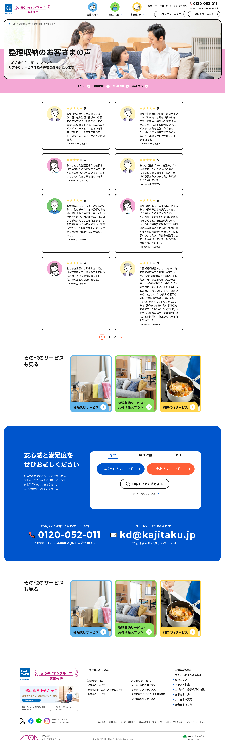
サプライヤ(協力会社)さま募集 (63, 708)
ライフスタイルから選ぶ (188, 675)
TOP (13, 24)
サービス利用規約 (127, 722)
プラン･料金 (158, 5)
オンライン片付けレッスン (144, 690)
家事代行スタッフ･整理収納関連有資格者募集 (33, 708)
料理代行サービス (96, 694)
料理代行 (137, 86)
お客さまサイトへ (48, 736)
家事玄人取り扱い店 (173, 722)
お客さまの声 (25, 24)
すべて (81, 86)
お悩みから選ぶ (183, 670)
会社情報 (183, 5)
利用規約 (113, 722)
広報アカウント (58, 719)
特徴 (150, 5)
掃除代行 (99, 86)
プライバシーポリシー (195, 722)
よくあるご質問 (183, 700)
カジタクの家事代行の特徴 (190, 690)
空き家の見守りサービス (143, 699)
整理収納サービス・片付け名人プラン (106, 690)
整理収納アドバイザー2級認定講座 (148, 694)
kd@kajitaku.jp (158, 534)
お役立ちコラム (183, 704)
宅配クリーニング (204, 14)
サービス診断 (172, 5)
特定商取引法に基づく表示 (150, 722)
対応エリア (181, 680)
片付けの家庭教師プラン (143, 685)
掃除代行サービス (96, 685)
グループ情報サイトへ (50, 739)
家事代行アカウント (60, 722)
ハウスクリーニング (170, 14)
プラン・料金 (182, 685)
